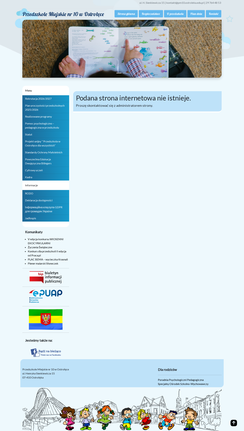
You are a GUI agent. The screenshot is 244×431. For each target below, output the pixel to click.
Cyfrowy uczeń (34, 170)
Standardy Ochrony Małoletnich (43, 152)
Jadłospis (30, 218)
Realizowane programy (38, 116)
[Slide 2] (125, 73)
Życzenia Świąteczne (40, 247)
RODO (29, 193)
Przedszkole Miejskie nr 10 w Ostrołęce (63, 14)
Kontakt (213, 14)
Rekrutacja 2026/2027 (38, 98)
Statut (28, 134)
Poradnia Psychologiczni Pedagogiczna (181, 379)
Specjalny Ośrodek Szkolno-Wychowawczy (183, 383)
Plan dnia (196, 14)
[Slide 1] (118, 73)
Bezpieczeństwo (151, 14)
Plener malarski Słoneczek (43, 263)
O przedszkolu (175, 14)
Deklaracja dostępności (39, 200)
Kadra (28, 177)
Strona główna (126, 14)
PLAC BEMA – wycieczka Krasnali (48, 259)
